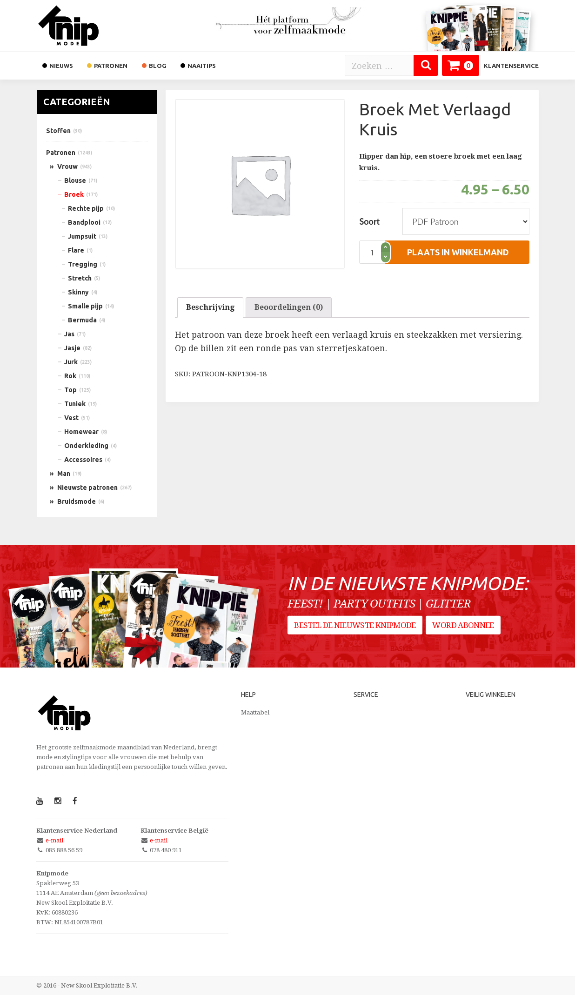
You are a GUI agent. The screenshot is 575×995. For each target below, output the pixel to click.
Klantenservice (511, 65)
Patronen (60, 152)
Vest (71, 417)
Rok (70, 376)
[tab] (210, 307)
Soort (369, 221)
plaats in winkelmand (458, 252)
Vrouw (67, 166)
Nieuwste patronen (87, 487)
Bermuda (82, 320)
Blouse (75, 180)
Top (70, 390)
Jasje (72, 348)
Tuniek (75, 403)
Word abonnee (465, 628)
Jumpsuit (82, 236)
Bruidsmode (76, 501)
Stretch (80, 278)
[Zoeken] (426, 65)
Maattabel (255, 712)
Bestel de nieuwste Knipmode (354, 628)
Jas (69, 334)
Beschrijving (210, 307)
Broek (74, 194)
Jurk (71, 362)
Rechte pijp (86, 208)
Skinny (78, 292)
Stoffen (58, 130)
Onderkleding (86, 445)
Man (63, 473)
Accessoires (83, 459)
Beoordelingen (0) (288, 307)
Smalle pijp (85, 306)
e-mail (54, 840)
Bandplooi (84, 222)
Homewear (81, 431)
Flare (76, 250)
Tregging (82, 264)
